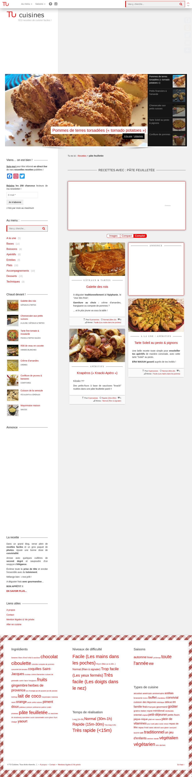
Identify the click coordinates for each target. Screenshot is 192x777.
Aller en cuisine (13, 624)
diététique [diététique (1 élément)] (160, 702)
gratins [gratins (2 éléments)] (137, 711)
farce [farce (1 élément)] (26, 680)
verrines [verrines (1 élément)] (150, 739)
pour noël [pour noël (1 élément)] (150, 724)
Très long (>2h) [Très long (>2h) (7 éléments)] (110, 725)
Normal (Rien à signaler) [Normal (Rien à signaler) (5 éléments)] (86, 669)
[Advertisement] (96, 49)
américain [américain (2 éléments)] (147, 693)
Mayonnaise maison (30, 405)
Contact (10, 615)
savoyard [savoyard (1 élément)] (172, 728)
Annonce (156, 246)
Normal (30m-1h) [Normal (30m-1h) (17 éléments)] (98, 719)
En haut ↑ (181, 765)
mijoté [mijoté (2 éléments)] (150, 711)
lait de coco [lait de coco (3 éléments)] (29, 695)
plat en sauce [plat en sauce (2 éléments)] (154, 719)
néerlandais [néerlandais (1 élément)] (169, 711)
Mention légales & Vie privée (20, 619)
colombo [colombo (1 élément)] (35, 664)
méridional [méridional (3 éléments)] (158, 710)
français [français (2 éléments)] (152, 707)
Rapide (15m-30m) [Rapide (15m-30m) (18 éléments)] (88, 724)
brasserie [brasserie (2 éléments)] (138, 698)
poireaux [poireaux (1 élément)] (22, 707)
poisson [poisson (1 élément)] (29, 707)
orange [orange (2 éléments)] (21, 702)
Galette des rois (28, 301)
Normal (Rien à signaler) (111, 401)
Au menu (26, 4)
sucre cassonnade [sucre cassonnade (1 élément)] (37, 717)
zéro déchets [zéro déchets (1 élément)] (160, 745)
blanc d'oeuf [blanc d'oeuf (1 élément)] (22, 658)
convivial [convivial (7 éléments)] (172, 697)
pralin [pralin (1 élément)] (49, 707)
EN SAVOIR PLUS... (16, 591)
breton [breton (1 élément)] (145, 698)
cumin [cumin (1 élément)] (21, 680)
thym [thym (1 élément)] (55, 717)
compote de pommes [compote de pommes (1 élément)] (46, 664)
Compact (127, 235)
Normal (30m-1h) (109, 320)
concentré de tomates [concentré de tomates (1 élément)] (19, 669)
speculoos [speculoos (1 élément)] (26, 717)
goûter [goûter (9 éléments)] (173, 706)
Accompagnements (17, 270)
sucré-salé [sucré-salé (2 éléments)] (139, 733)
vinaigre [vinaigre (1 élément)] (14, 722)
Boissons (11, 249)
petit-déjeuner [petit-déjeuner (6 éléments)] (157, 714)
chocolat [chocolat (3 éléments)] (49, 656)
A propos (10, 610)
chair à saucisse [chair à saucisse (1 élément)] (34, 658)
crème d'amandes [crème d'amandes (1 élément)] (37, 674)
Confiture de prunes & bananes (31, 377)
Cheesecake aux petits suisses (32, 317)
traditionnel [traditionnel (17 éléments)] (154, 732)
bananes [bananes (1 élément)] (14, 658)
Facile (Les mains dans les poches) (107, 322)
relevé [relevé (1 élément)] (166, 724)
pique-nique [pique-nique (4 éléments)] (141, 719)
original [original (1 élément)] (145, 715)
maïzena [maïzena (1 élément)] (54, 697)
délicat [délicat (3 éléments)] (168, 702)
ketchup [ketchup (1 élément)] (14, 697)
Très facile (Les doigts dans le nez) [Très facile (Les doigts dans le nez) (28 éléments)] (95, 681)
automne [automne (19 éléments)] (140, 657)
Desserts (11, 276)
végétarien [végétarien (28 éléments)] (144, 744)
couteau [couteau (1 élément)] (28, 674)
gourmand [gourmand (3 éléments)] (161, 706)
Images (113, 235)
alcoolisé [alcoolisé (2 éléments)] (138, 693)
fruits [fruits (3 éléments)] (42, 679)
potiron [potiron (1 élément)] (44, 707)
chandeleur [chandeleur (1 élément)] (161, 698)
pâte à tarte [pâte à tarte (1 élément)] (159, 724)
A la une (128, 136)
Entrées (11, 259)
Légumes (138, 136)
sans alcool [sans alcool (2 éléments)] (154, 727)
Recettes (82, 156)
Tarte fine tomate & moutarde (30, 332)
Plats (9, 265)
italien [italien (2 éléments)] (143, 711)
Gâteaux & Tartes (97, 280)
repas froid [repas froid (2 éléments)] (143, 727)
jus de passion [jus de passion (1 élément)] (52, 691)
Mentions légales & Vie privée (69, 765)
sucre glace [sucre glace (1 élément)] (48, 717)
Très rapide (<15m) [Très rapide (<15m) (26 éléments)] (92, 730)
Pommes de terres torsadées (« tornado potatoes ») (99, 130)
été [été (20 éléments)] (151, 664)
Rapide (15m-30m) (109, 398)
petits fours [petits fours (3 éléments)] (174, 714)
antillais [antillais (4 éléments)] (169, 693)
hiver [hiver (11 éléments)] (150, 657)
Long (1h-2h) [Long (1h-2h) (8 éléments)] (78, 719)
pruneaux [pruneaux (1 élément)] (14, 713)
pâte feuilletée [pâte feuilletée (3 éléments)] (33, 712)
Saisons (40, 4)
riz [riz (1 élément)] (49, 713)
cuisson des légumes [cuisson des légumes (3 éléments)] (145, 702)
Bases (10, 243)
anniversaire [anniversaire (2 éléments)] (158, 693)
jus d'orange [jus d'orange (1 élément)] (30, 691)
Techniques (13, 281)
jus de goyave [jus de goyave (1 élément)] (41, 691)
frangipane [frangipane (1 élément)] (32, 680)
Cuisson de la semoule (32, 390)
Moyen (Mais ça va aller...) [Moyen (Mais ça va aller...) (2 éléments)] (106, 664)
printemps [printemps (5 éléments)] (157, 658)
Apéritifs (164, 336)
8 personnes (94, 320)
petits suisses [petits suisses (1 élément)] (37, 702)
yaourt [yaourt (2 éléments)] (22, 721)
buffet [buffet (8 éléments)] (152, 697)
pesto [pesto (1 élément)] (29, 702)
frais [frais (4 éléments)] (145, 706)
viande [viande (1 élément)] (156, 739)
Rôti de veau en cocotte (32, 345)
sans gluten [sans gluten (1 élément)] (164, 728)
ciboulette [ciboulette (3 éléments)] (21, 663)
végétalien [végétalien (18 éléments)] (168, 737)
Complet (140, 235)
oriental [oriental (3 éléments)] (138, 714)
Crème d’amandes (29, 360)
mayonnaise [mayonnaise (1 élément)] (46, 697)
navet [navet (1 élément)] (13, 702)
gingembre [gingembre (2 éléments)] (19, 685)
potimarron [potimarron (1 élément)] (37, 707)
